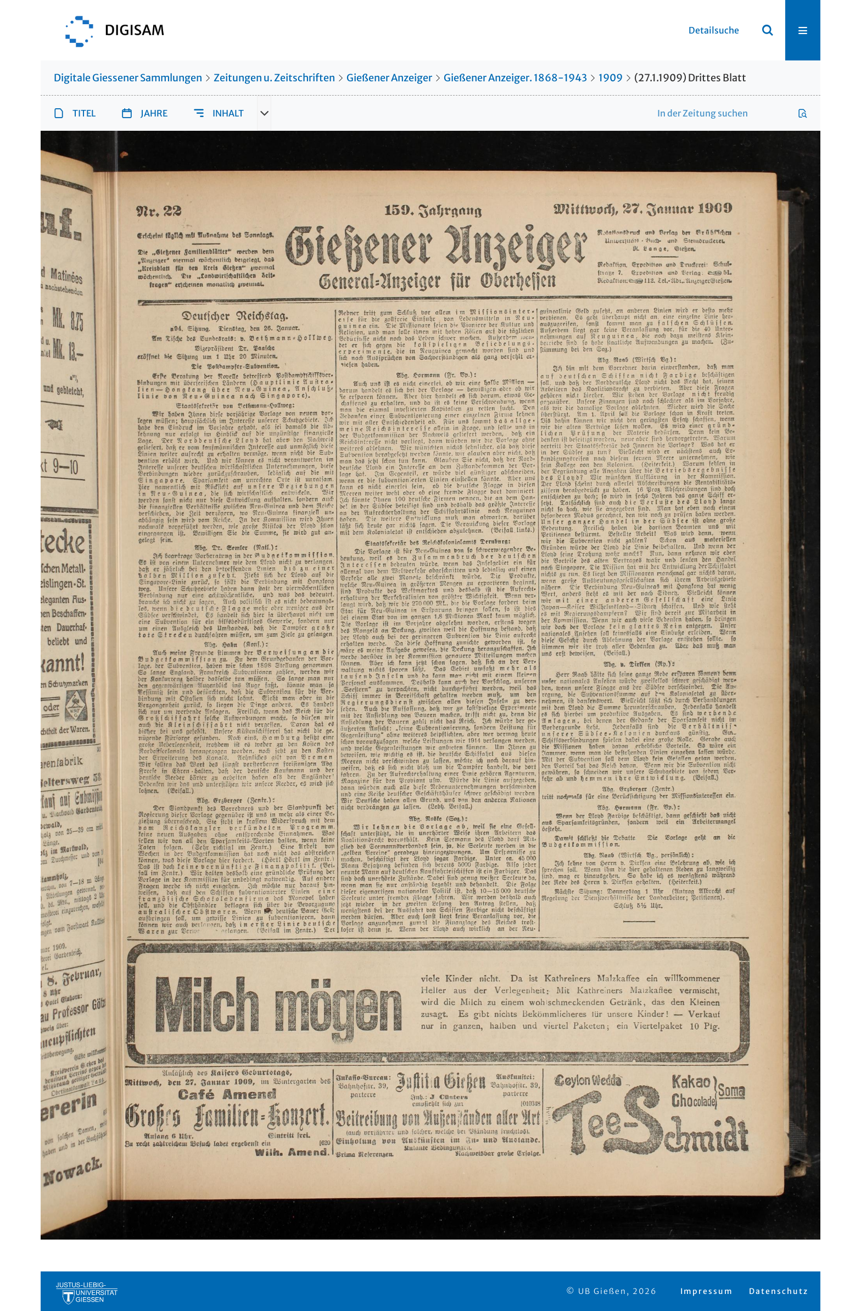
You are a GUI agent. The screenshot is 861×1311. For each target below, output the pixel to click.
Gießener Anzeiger (389, 77)
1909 (611, 77)
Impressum (706, 1291)
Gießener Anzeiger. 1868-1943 (515, 77)
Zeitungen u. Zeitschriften (274, 77)
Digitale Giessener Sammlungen (128, 77)
